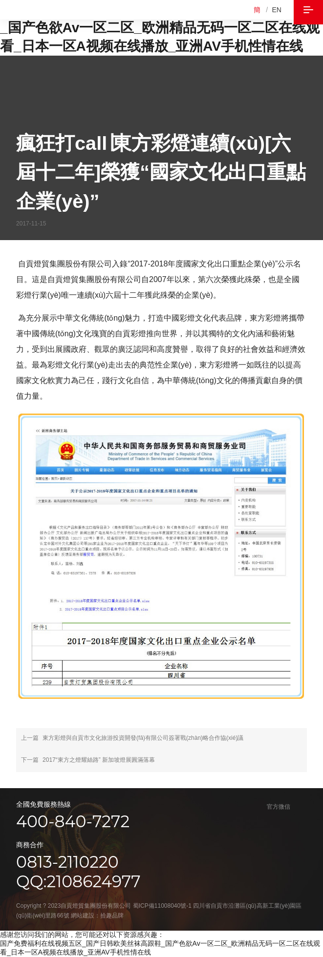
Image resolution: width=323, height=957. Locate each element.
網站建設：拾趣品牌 (97, 915)
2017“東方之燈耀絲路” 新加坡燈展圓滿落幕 (99, 759)
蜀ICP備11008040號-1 (162, 905)
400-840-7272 (72, 821)
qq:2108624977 (78, 881)
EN (276, 10)
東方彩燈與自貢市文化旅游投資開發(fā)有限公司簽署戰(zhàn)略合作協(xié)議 (143, 737)
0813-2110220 (67, 862)
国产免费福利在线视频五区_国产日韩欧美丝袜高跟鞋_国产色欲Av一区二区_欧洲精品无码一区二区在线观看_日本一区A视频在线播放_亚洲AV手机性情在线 (161, 27)
